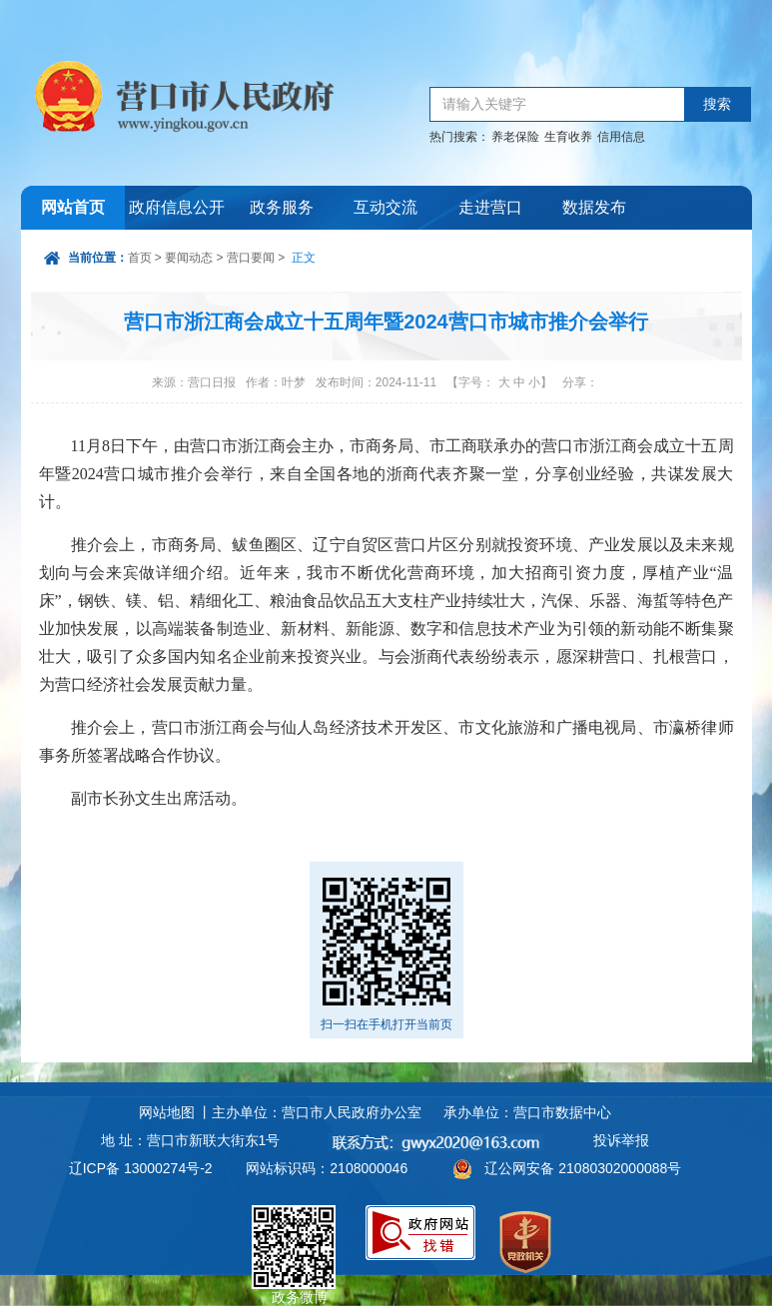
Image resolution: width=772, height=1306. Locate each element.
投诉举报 (621, 1140)
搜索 (717, 104)
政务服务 (282, 207)
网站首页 (73, 207)
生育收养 (568, 137)
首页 (140, 258)
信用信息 (621, 137)
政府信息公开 (177, 207)
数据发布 (594, 207)
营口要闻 (251, 258)
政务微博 (294, 1228)
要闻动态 (189, 258)
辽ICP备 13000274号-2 (141, 1168)
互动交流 (385, 207)
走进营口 (490, 207)
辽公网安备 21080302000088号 (582, 1168)
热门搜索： (459, 137)
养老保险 (515, 137)
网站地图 (167, 1112)
